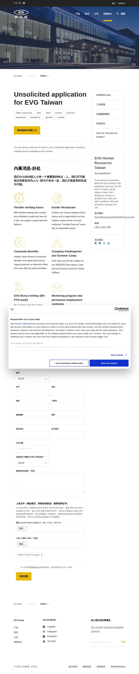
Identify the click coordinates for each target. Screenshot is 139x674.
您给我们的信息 (26, 471)
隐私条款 (34, 567)
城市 (53, 415)
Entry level (71, 113)
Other (39, 113)
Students (61, 117)
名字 (18, 387)
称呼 (18, 373)
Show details (117, 355)
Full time (58, 113)
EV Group (18, 76)
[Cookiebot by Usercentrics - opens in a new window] (117, 309)
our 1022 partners (27, 323)
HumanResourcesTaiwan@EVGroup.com (114, 217)
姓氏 (53, 387)
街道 (18, 401)
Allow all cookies (109, 363)
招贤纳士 (43, 76)
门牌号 (54, 401)
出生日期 (19, 443)
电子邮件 (55, 429)
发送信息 (23, 576)
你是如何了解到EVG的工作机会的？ (30, 457)
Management (35, 117)
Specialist (49, 117)
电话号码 (19, 429)
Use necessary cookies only (69, 363)
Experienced (20, 117)
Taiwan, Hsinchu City (24, 113)
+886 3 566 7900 (102, 227)
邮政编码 (19, 415)
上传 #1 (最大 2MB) (27, 538)
